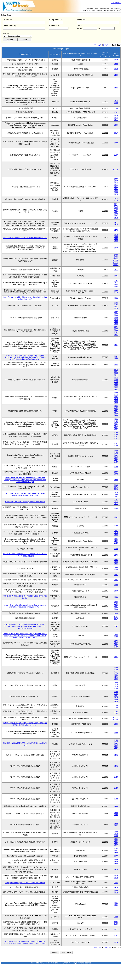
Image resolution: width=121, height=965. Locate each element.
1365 (116, 185)
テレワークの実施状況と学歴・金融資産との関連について (25, 238)
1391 (116, 517)
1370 (116, 195)
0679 (116, 329)
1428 (116, 239)
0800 (116, 613)
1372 (116, 929)
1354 (116, 118)
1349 (116, 318)
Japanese (116, 2)
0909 (116, 472)
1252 (116, 69)
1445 (116, 75)
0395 (116, 327)
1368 (116, 191)
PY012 (115, 263)
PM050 (115, 259)
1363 (116, 60)
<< (95, 45)
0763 (116, 255)
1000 (116, 549)
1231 (116, 112)
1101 (116, 443)
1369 (116, 193)
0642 (116, 356)
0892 (116, 917)
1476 (116, 335)
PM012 (115, 265)
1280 (116, 316)
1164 (116, 305)
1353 (116, 116)
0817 (116, 283)
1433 (116, 480)
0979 (116, 492)
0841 (116, 372)
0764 (116, 101)
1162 (116, 935)
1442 (116, 390)
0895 (116, 580)
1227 (116, 307)
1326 (116, 216)
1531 (116, 345)
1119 (116, 200)
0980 (116, 494)
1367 (116, 189)
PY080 (115, 719)
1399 (116, 125)
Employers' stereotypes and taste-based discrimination (25, 883)
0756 (116, 108)
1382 (116, 365)
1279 (116, 308)
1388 (116, 143)
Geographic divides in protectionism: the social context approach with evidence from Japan (25, 494)
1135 (116, 432)
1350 (116, 320)
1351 (116, 850)
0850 (116, 567)
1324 (116, 942)
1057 (116, 378)
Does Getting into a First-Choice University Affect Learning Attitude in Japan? (25, 298)
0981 (116, 496)
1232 (116, 384)
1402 (116, 88)
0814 (116, 198)
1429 (116, 64)
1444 (116, 564)
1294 (116, 555)
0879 (116, 374)
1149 (116, 210)
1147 (116, 155)
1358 (116, 562)
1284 (116, 560)
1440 (116, 863)
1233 (116, 508)
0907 (116, 179)
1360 (116, 235)
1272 (116, 214)
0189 (116, 924)
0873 (116, 891)
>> (110, 45)
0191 (116, 281)
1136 (116, 434)
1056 (116, 358)
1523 (116, 462)
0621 (116, 204)
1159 (116, 293)
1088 (116, 303)
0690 (116, 526)
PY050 (115, 261)
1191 (116, 436)
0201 (116, 531)
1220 (116, 212)
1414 (116, 224)
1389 (116, 237)
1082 (116, 208)
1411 (116, 120)
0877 (116, 270)
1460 (116, 241)
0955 (116, 376)
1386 (116, 575)
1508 (116, 103)
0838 (116, 291)
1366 (116, 187)
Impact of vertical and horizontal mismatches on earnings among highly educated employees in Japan (25, 606)
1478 (116, 230)
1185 (116, 333)
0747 (116, 626)
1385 (116, 276)
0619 (116, 133)
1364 (116, 183)
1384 (116, 388)
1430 (116, 324)
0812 (116, 370)
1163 (116, 382)
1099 (116, 380)
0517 (116, 502)
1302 (116, 474)
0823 (116, 331)
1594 (116, 286)
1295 (116, 386)
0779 (116, 206)
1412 (116, 218)
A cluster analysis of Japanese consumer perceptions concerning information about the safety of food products (25, 942)
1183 (116, 445)
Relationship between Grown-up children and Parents (25, 502)
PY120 (115, 169)
